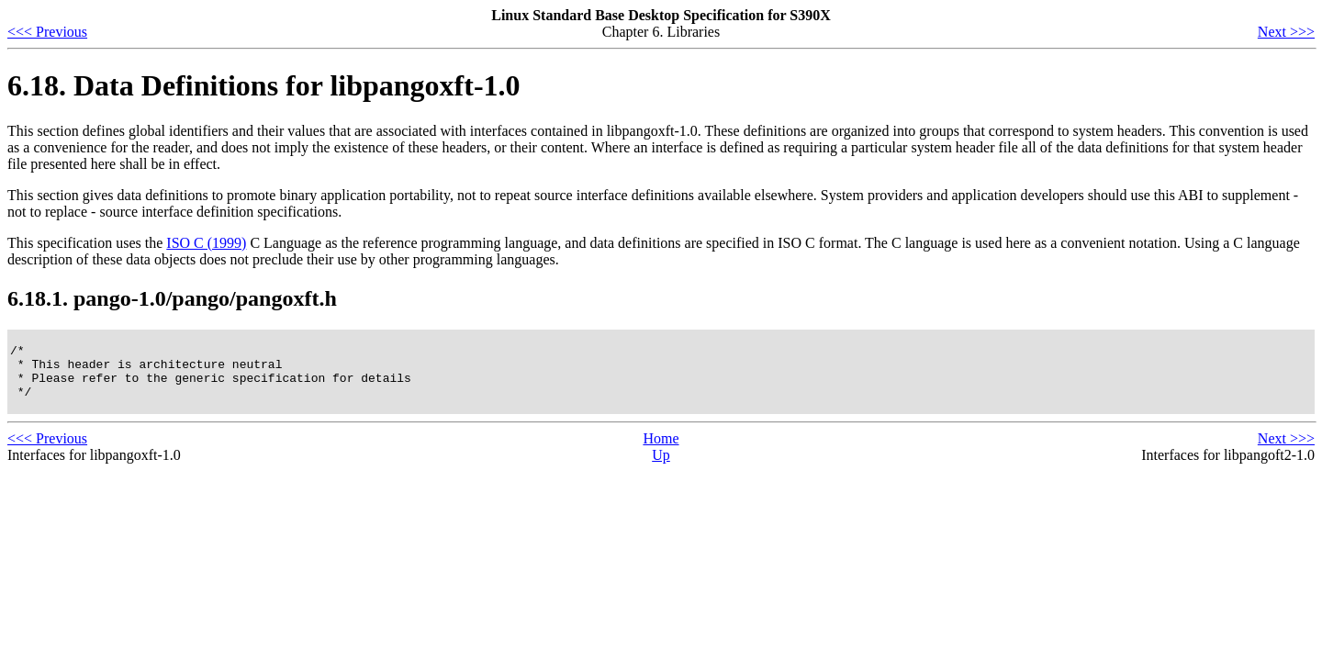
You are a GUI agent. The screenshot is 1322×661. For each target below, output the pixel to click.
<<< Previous (47, 31)
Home (660, 449)
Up (661, 466)
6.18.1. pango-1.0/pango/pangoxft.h (172, 298)
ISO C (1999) (206, 243)
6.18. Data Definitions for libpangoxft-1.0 (264, 85)
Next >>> (1286, 31)
